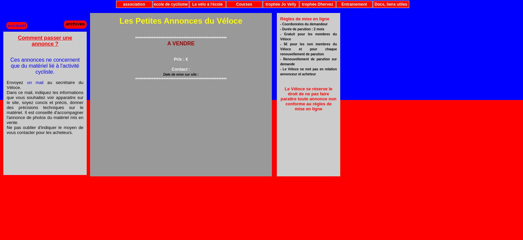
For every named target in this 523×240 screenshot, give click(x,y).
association (134, 4)
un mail (35, 82)
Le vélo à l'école (207, 4)
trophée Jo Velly (281, 4)
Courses (244, 4)
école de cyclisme (171, 4)
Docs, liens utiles (391, 4)
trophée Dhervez (317, 4)
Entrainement (354, 4)
